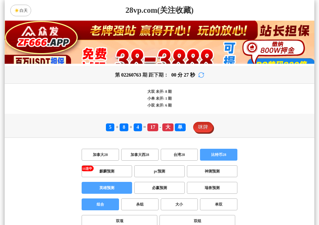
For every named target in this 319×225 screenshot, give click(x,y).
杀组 (140, 204)
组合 (100, 204)
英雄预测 (106, 188)
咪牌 (203, 127)
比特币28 (218, 154)
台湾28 (179, 154)
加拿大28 (100, 154)
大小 (179, 204)
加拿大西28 (140, 154)
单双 (218, 204)
